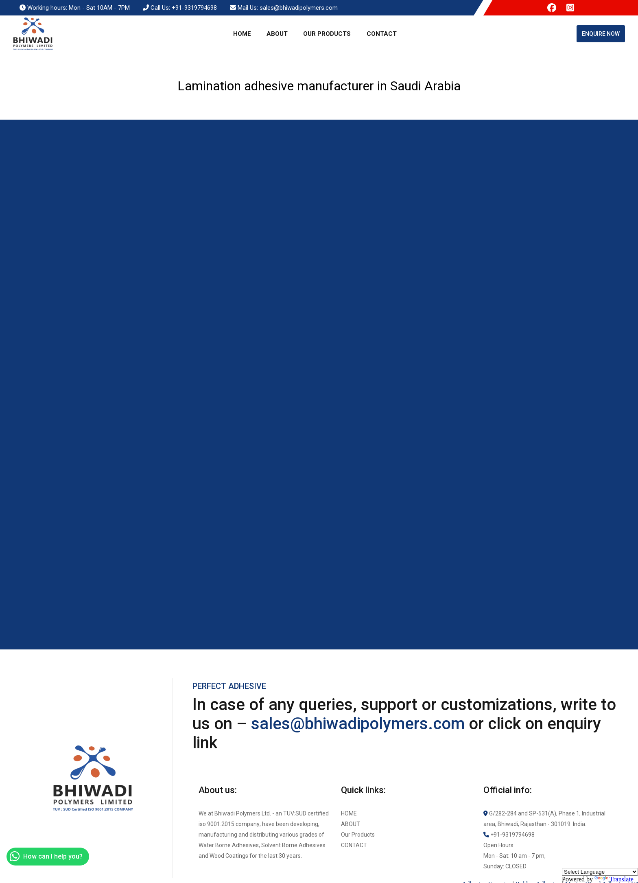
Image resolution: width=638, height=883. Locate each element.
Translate (614, 879)
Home (242, 33)
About (277, 33)
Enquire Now (601, 34)
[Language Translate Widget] (600, 872)
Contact (382, 33)
